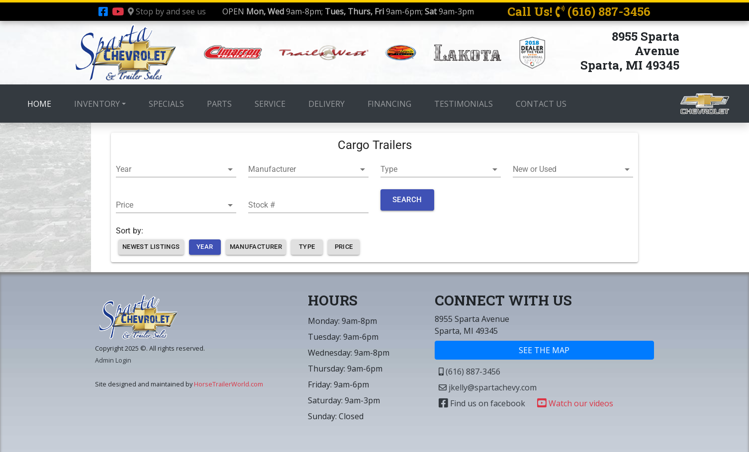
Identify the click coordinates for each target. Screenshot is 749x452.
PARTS (219, 103)
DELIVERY (326, 103)
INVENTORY (97, 103)
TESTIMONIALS (463, 103)
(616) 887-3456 (469, 371)
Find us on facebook (482, 403)
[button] (176, 169)
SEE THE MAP (544, 350)
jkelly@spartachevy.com (488, 387)
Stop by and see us (167, 11)
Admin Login (113, 360)
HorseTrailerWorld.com (228, 383)
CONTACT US (541, 103)
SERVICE (270, 103)
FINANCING (389, 103)
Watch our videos (575, 403)
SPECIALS (166, 103)
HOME (41, 103)
